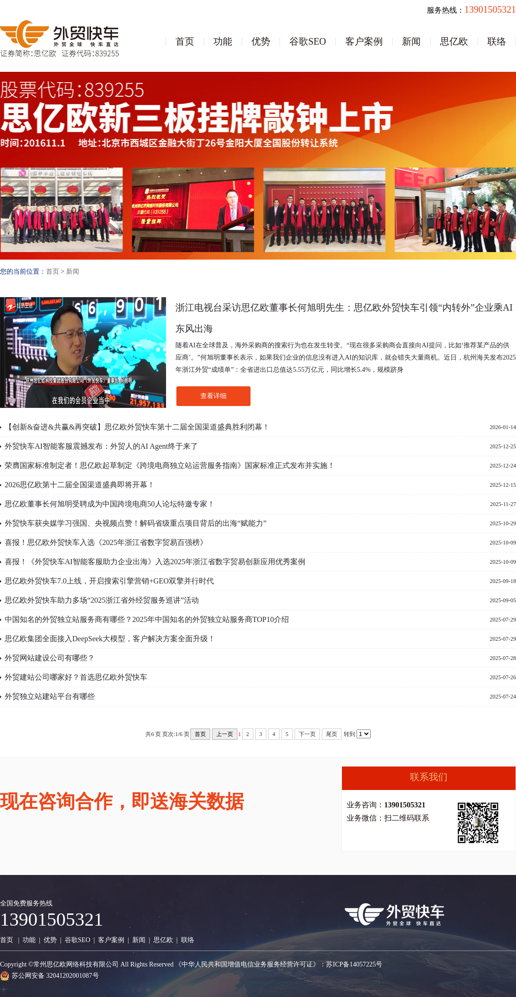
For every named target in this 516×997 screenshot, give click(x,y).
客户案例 (364, 41)
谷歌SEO (307, 41)
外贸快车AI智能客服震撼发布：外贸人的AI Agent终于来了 (101, 446)
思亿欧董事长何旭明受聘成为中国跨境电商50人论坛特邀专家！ (110, 504)
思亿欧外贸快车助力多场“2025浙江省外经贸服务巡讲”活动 (102, 600)
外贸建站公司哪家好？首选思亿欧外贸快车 (76, 677)
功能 (222, 41)
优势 (260, 41)
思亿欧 (454, 41)
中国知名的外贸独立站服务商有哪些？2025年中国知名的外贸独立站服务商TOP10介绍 (147, 619)
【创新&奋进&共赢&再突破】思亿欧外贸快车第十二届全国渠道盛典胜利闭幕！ (137, 427)
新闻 (411, 41)
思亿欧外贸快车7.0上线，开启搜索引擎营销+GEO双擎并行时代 (109, 581)
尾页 (331, 734)
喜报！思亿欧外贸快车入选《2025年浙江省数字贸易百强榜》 (106, 542)
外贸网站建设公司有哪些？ (50, 658)
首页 (184, 41)
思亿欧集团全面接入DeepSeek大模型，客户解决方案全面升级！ (110, 639)
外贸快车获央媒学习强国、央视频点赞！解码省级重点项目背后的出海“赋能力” (135, 523)
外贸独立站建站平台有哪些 (50, 696)
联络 (496, 41)
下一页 (307, 734)
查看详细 (213, 395)
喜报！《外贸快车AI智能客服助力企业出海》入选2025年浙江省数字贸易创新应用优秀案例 (155, 562)
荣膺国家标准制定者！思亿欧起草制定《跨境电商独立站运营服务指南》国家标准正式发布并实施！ (170, 465)
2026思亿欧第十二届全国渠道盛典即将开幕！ (80, 485)
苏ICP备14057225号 (354, 964)
